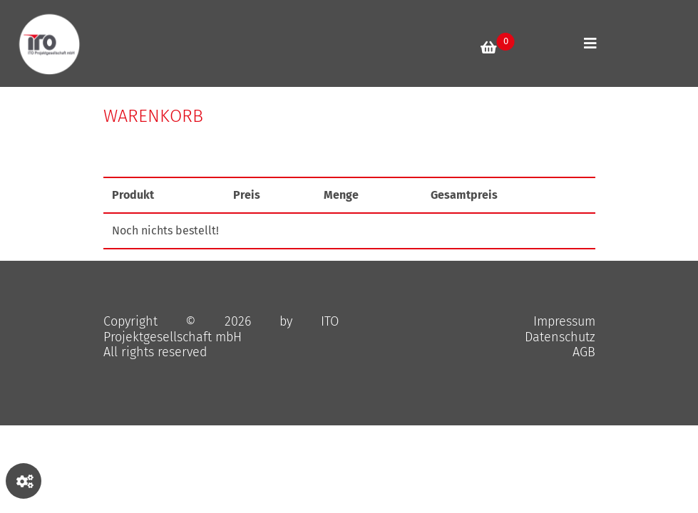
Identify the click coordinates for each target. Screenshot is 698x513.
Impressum (564, 321)
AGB (584, 352)
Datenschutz (560, 337)
